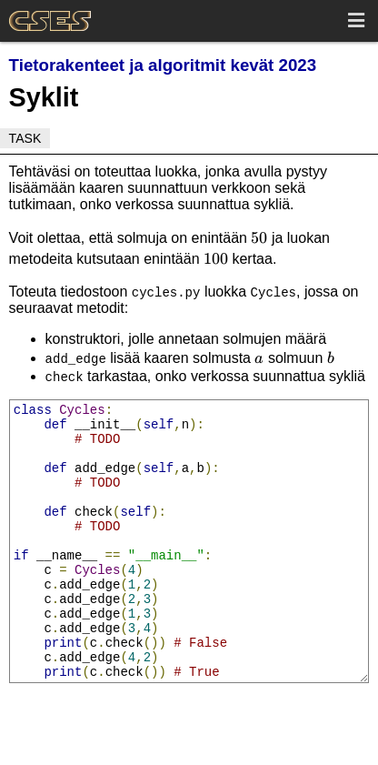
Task (25, 138)
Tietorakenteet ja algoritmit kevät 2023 (163, 65)
